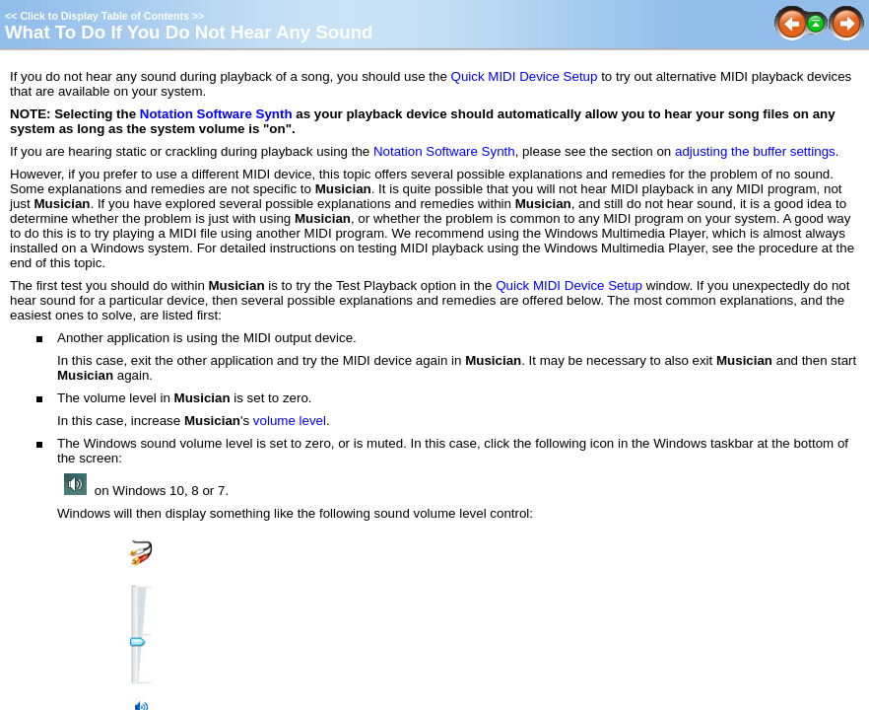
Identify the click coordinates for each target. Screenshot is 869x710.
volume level (289, 420)
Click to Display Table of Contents (104, 16)
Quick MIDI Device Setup (524, 76)
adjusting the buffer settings (755, 151)
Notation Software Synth (216, 113)
